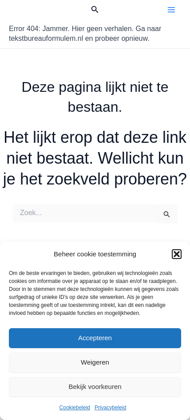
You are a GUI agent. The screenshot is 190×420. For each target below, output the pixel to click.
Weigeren (95, 362)
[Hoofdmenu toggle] (171, 10)
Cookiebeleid (74, 407)
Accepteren (95, 337)
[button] (176, 254)
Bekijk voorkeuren (94, 386)
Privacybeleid (110, 407)
